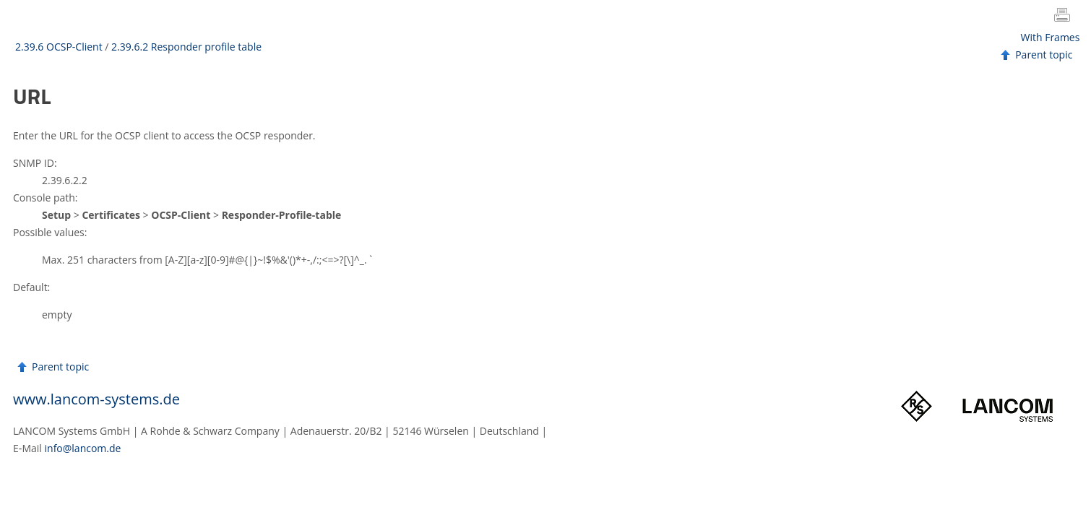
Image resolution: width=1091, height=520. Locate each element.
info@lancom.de (83, 448)
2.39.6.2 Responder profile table (186, 46)
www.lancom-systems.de (96, 399)
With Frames (1050, 37)
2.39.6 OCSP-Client (59, 46)
